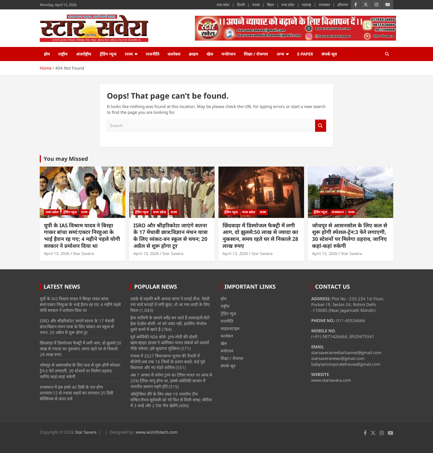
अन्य (280, 54)
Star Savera (83, 253)
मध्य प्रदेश (287, 4)
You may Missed (66, 158)
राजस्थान (324, 4)
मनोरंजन (228, 54)
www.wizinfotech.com (157, 432)
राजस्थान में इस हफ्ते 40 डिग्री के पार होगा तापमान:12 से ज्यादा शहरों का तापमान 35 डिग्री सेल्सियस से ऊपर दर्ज (76, 392)
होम (47, 54)
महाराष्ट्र (306, 4)
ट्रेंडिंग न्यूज (108, 54)
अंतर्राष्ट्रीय (83, 54)
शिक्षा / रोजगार (256, 54)
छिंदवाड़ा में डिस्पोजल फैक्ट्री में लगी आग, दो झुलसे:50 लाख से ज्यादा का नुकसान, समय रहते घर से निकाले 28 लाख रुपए (260, 235)
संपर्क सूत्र (329, 54)
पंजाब (256, 4)
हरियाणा (342, 4)
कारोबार (174, 54)
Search (320, 126)
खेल (210, 54)
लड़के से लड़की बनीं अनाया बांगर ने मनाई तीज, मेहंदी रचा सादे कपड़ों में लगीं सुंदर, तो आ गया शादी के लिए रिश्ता (170, 304)
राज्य (129, 54)
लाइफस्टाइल (230, 328)
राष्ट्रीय (63, 54)
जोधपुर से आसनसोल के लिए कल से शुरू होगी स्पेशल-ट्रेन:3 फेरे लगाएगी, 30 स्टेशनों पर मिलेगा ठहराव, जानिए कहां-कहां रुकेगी (349, 235)
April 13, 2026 (56, 253)
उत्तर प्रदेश (222, 4)
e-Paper (305, 54)
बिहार (270, 4)
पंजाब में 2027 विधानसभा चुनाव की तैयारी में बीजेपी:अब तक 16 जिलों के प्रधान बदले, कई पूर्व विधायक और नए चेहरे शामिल (167, 361)
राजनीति (152, 54)
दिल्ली (241, 4)
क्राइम (193, 54)
